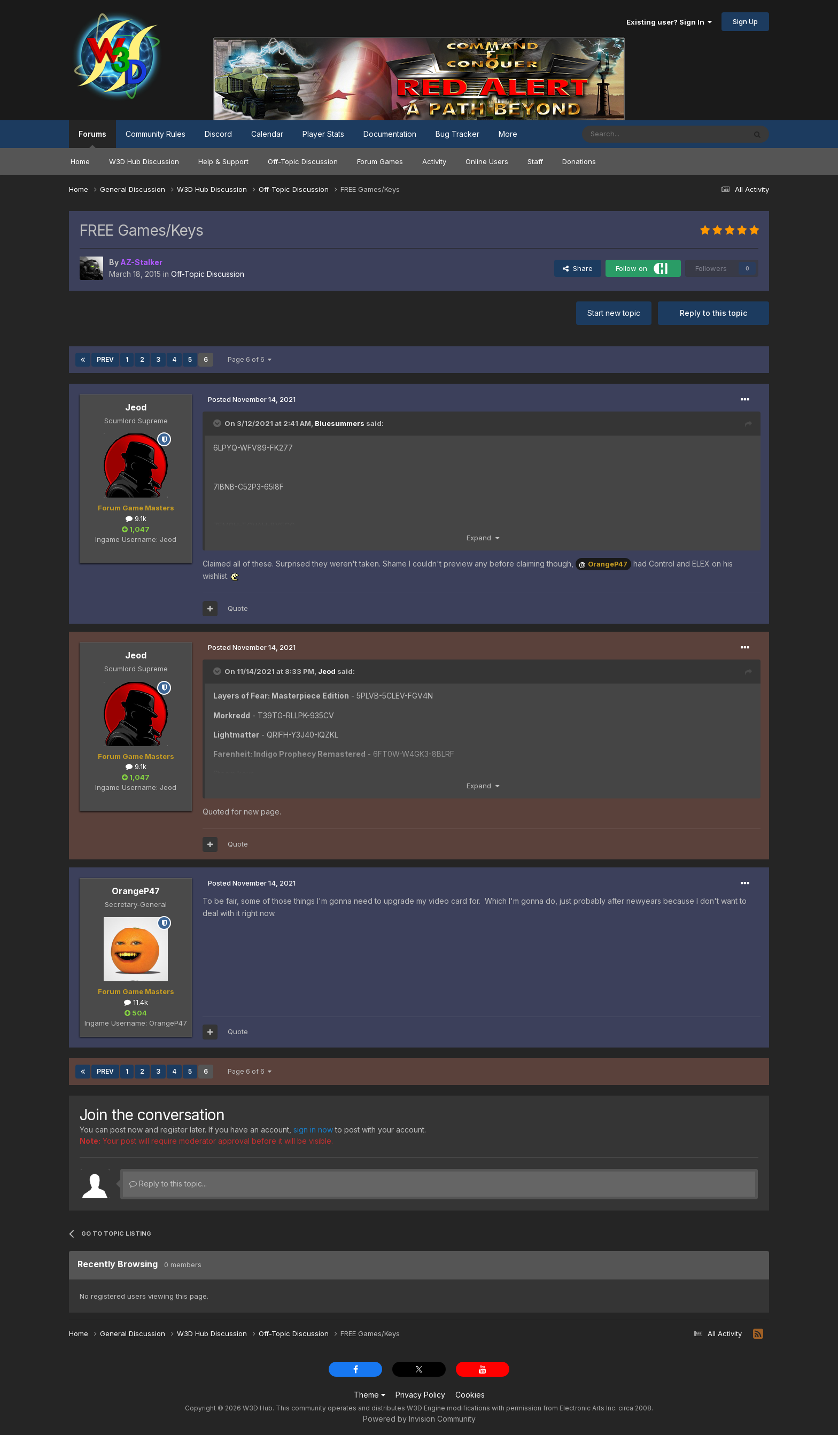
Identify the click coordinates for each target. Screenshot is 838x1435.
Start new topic (613, 312)
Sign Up (745, 21)
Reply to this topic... (168, 1183)
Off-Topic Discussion (303, 161)
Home (80, 161)
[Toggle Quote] (218, 423)
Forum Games (380, 161)
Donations (579, 161)
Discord (218, 133)
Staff (535, 161)
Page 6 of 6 (249, 359)
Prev (105, 359)
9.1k (136, 518)
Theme (369, 1394)
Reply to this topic (713, 312)
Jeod (135, 407)
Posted (252, 399)
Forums (92, 138)
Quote (238, 608)
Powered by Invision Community (419, 1418)
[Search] (636, 134)
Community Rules (155, 133)
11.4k (136, 1002)
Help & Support (223, 161)
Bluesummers (339, 423)
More (508, 133)
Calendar (267, 133)
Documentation (389, 133)
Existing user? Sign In (669, 22)
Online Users (486, 161)
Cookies (470, 1394)
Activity (434, 161)
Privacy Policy (420, 1394)
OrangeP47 (136, 891)
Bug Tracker (457, 133)
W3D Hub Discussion (144, 161)
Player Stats (323, 133)
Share (578, 268)
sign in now (313, 1129)
